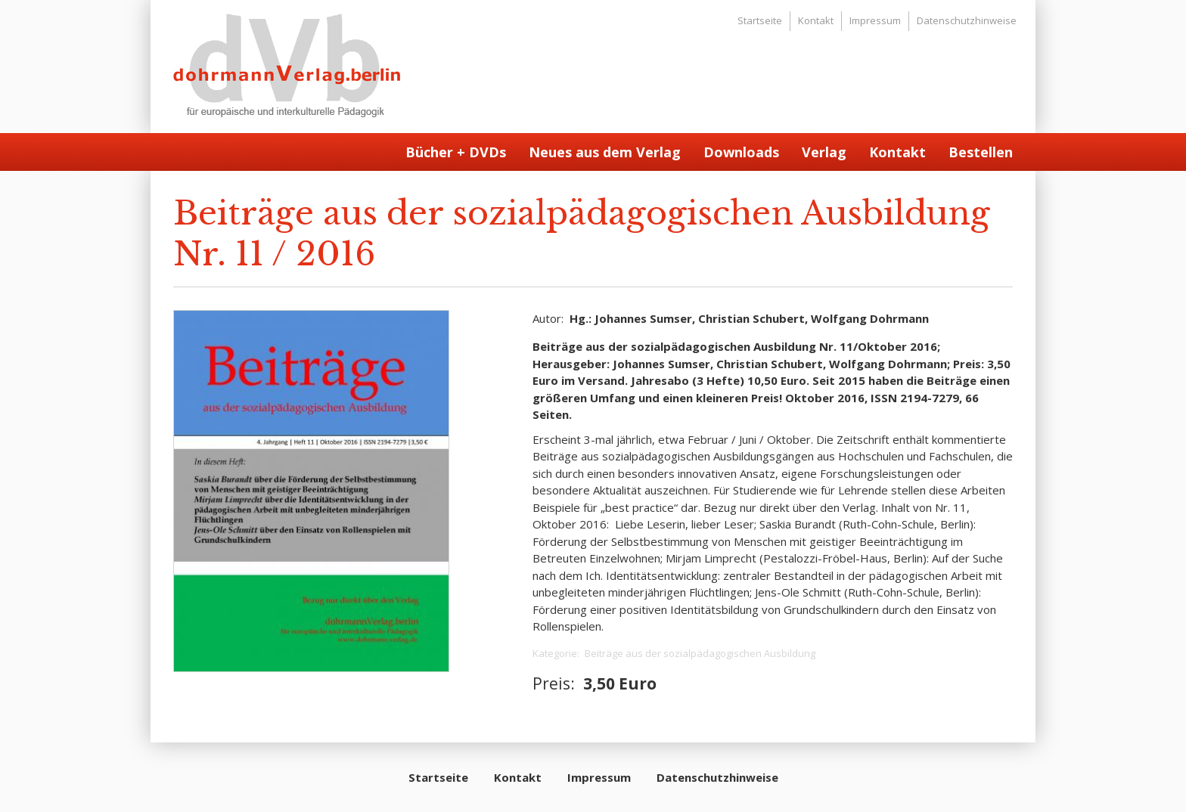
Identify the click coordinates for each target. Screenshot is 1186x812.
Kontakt (816, 20)
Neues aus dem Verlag (605, 152)
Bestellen (980, 152)
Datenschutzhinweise (967, 20)
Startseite (759, 20)
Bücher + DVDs (455, 152)
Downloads (741, 152)
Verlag (824, 152)
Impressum (875, 20)
